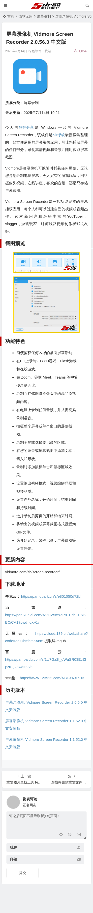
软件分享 (26, 127)
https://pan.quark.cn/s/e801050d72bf (51, 596)
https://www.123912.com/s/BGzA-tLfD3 (52, 678)
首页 (10, 16)
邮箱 (13, 859)
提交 (22, 873)
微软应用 (25, 16)
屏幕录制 (44, 16)
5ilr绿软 (59, 135)
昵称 (13, 847)
